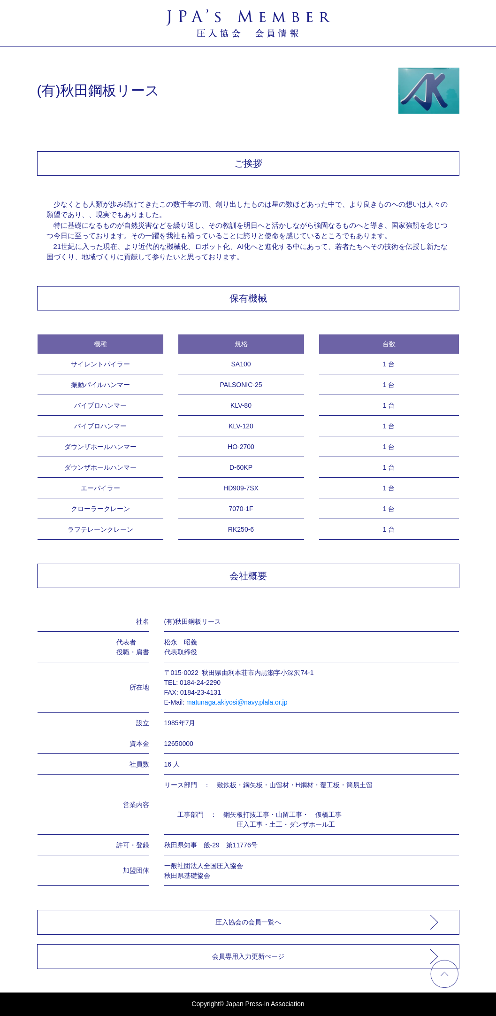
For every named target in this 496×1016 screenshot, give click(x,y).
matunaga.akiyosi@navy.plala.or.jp (237, 702)
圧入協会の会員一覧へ (248, 922)
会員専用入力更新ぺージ (248, 956)
